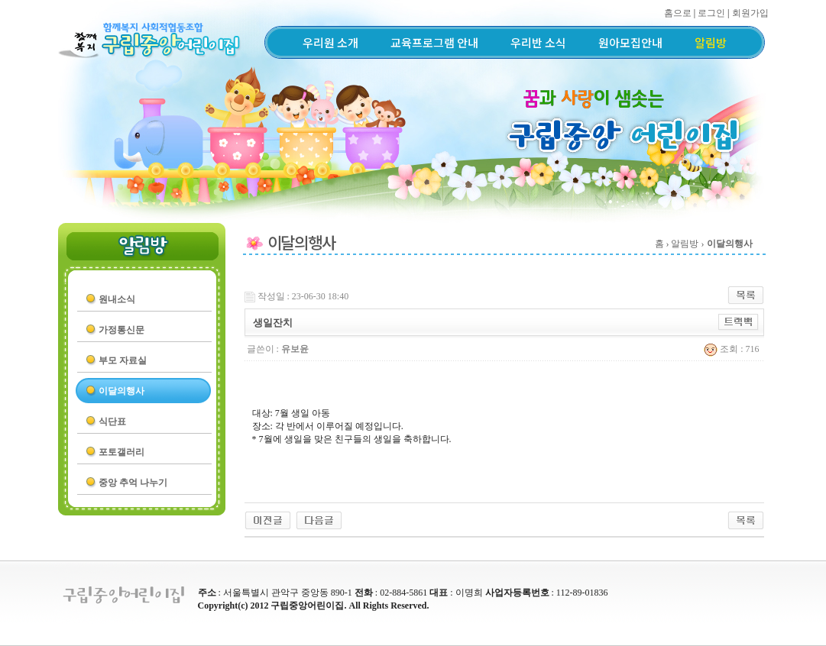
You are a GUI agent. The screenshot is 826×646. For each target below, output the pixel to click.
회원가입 (750, 13)
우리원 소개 (330, 42)
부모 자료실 (123, 360)
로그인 (711, 13)
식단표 (112, 421)
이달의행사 (121, 391)
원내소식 (117, 299)
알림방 (711, 42)
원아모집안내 (630, 42)
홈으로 (678, 13)
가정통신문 (121, 330)
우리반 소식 (538, 42)
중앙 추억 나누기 (133, 482)
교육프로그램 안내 (434, 42)
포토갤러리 (121, 452)
